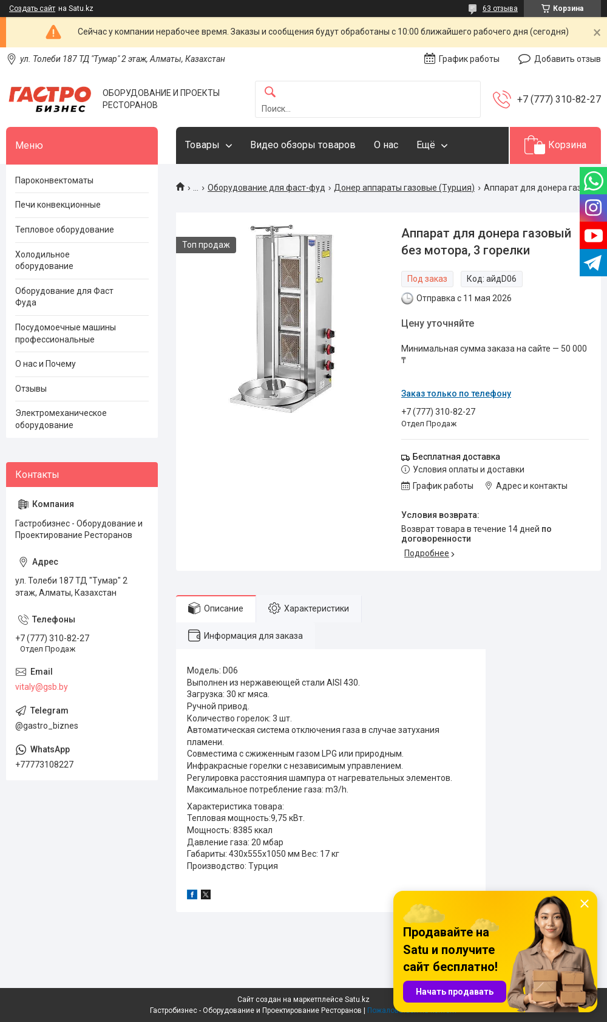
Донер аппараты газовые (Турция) (404, 187)
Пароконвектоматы (54, 180)
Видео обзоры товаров (303, 145)
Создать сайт (32, 8)
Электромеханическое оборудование (61, 419)
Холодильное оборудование (44, 260)
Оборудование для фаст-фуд (266, 187)
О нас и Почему (45, 364)
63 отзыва (500, 8)
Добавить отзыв (567, 59)
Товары (202, 145)
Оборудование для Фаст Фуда (64, 297)
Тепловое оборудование (64, 229)
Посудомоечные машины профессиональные (65, 333)
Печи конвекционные (58, 205)
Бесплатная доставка (456, 457)
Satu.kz (357, 999)
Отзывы (31, 388)
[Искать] (270, 92)
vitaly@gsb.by (41, 687)
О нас (386, 145)
